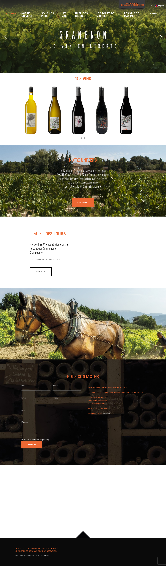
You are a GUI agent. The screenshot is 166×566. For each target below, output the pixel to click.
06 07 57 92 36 (122, 387)
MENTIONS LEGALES (43, 555)
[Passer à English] (159, 5)
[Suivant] (84, 138)
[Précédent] (81, 138)
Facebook (106, 413)
